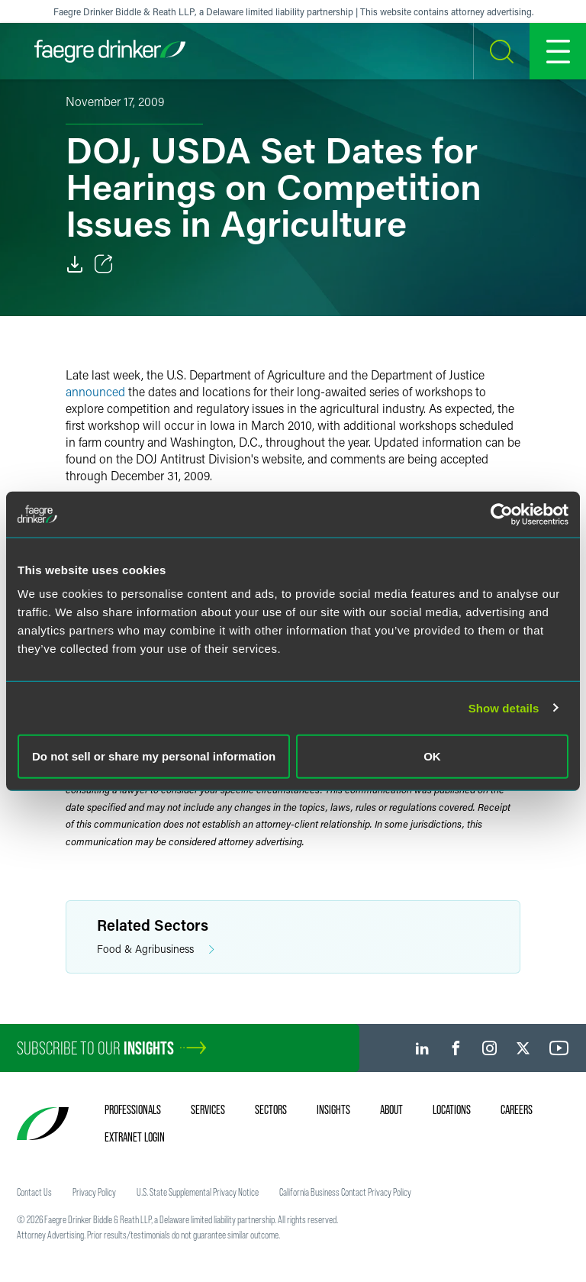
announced (95, 391)
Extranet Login (135, 1137)
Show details (503, 707)
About (391, 1109)
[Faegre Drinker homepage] (109, 51)
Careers (517, 1109)
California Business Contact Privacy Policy (345, 1192)
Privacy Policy (94, 1192)
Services (208, 1109)
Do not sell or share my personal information (153, 756)
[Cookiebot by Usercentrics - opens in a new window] (501, 513)
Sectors (271, 1109)
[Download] (74, 264)
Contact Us (34, 1192)
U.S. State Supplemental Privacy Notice (198, 1192)
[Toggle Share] (103, 264)
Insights (333, 1109)
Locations (452, 1109)
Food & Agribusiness (155, 949)
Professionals (133, 1109)
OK (432, 756)
